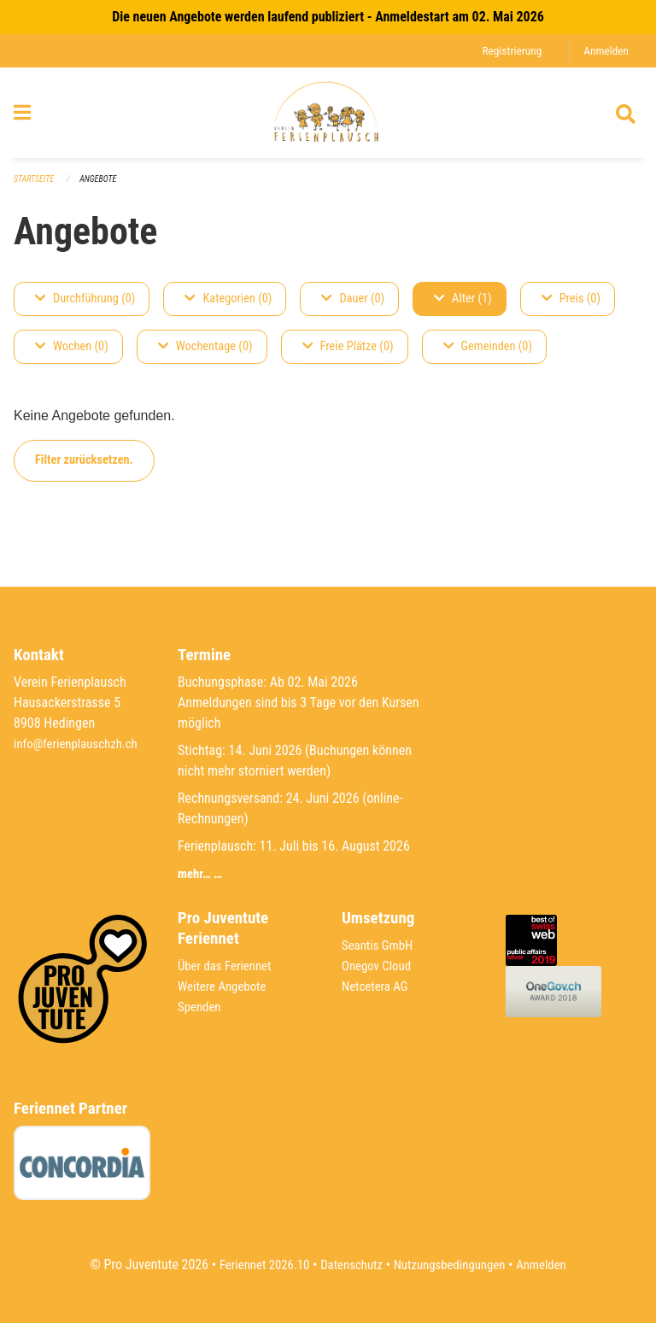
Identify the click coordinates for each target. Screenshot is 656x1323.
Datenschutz (349, 1264)
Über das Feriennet (228, 965)
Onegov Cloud (379, 965)
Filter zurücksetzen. (84, 469)
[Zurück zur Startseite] (327, 118)
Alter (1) (463, 308)
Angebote (104, 188)
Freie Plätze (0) (348, 355)
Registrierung (506, 51)
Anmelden (604, 51)
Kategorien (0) (228, 308)
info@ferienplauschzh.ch (80, 743)
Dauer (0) (352, 308)
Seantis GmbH (380, 945)
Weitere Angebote (225, 986)
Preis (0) (571, 308)
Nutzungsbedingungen (453, 1264)
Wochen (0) (71, 355)
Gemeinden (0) (487, 355)
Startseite (36, 188)
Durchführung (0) (85, 308)
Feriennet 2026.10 (255, 1264)
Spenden (201, 1006)
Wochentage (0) (205, 355)
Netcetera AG (377, 986)
